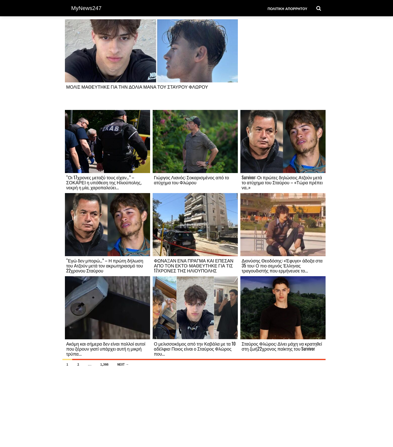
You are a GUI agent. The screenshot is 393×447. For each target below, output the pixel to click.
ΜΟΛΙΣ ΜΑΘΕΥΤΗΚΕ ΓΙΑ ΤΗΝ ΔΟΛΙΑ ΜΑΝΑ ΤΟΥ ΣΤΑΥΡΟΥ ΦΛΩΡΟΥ (137, 86)
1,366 (104, 364)
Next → (123, 364)
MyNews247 (86, 8)
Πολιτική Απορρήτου (287, 8)
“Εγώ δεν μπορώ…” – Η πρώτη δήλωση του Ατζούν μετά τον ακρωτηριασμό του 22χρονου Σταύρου (104, 265)
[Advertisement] (283, 64)
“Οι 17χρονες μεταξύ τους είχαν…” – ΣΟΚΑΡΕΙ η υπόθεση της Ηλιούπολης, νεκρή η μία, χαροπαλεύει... (104, 182)
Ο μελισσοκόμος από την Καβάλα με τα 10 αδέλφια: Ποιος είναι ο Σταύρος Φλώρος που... (195, 348)
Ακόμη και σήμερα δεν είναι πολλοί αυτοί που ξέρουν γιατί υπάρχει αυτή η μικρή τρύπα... (105, 348)
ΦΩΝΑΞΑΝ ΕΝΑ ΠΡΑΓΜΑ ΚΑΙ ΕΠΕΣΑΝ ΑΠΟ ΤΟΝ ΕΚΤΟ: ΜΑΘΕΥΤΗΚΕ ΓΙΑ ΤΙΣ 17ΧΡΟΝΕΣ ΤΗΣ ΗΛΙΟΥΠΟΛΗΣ (193, 265)
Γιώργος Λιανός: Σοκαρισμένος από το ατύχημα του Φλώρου (191, 180)
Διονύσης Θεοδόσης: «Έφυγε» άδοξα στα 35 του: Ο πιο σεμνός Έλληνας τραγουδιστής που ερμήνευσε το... (282, 265)
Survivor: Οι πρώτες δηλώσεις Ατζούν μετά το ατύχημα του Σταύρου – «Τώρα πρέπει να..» (282, 182)
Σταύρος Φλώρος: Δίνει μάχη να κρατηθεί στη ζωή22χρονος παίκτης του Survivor (282, 346)
